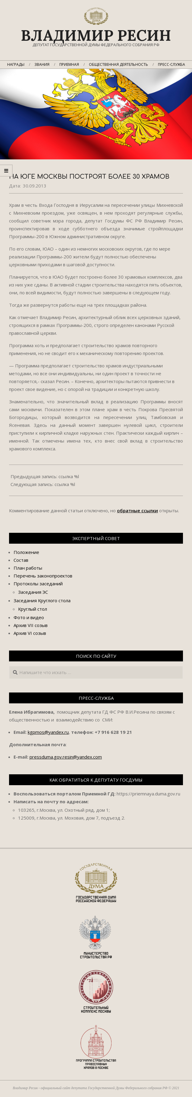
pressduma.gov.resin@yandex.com (66, 757)
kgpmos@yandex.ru (48, 732)
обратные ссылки (137, 510)
